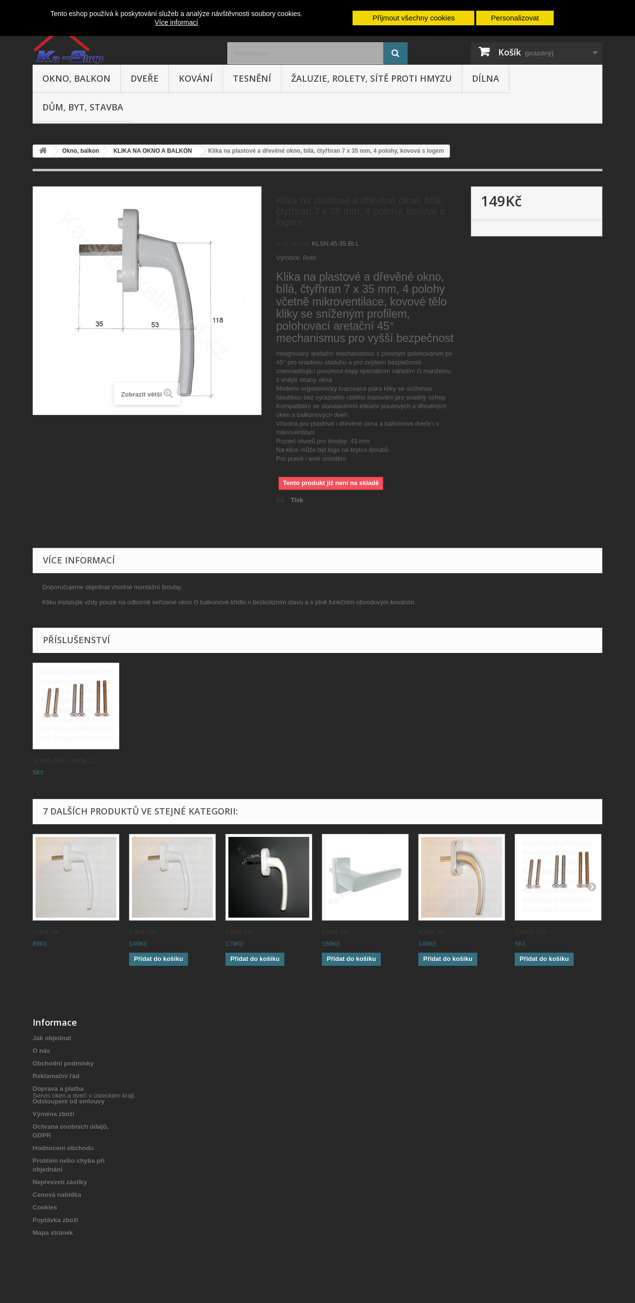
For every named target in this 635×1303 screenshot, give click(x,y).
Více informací (176, 22)
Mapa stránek (53, 1232)
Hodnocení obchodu (63, 1148)
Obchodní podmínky (63, 1063)
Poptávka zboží (55, 1220)
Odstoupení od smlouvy (69, 1101)
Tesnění (252, 78)
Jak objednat (52, 1038)
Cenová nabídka (57, 1194)
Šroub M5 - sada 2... (66, 760)
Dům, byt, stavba (82, 107)
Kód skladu (293, 243)
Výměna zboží (54, 1114)
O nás (41, 1050)
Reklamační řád (56, 1076)
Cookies (45, 1207)
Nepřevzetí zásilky (60, 1182)
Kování (196, 78)
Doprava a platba (58, 1088)
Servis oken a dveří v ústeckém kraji (83, 1249)
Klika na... (49, 931)
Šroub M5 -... (536, 931)
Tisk (297, 500)
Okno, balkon (76, 78)
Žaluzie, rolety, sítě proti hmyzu (371, 78)
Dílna (485, 78)
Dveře (145, 78)
